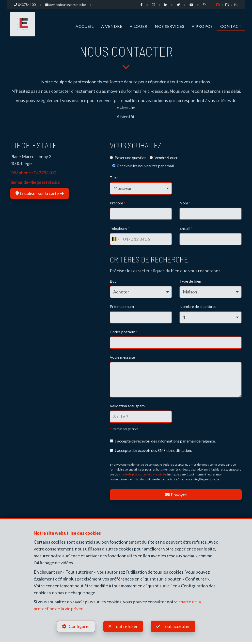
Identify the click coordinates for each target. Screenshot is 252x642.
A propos (202, 26)
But (113, 281)
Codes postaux (123, 331)
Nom (184, 202)
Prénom (118, 202)
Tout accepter (176, 626)
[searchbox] (113, 341)
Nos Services (169, 26)
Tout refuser (125, 626)
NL (236, 5)
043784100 (45, 172)
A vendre (111, 26)
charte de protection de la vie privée (142, 474)
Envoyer (175, 494)
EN (227, 5)
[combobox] (115, 239)
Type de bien (190, 281)
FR (218, 5)
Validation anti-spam (127, 405)
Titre (114, 177)
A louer (138, 26)
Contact (231, 26)
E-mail (186, 228)
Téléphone (120, 228)
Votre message (122, 357)
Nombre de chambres (197, 306)
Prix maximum (122, 306)
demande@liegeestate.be (35, 182)
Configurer (79, 626)
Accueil (85, 26)
